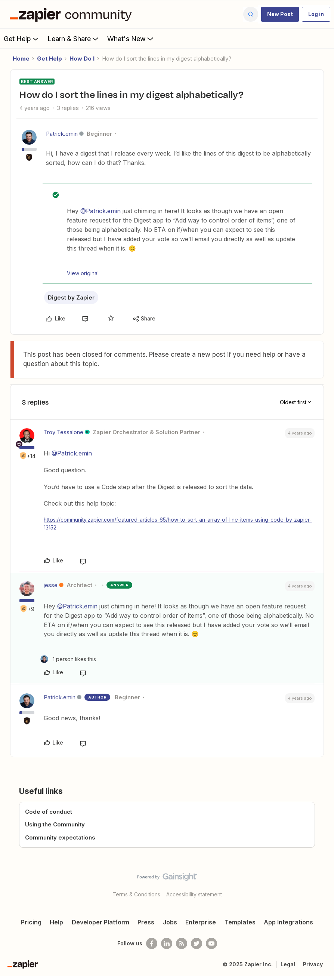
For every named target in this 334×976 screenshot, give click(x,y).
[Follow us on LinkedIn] (166, 943)
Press (145, 922)
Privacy (313, 964)
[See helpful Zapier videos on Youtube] (211, 943)
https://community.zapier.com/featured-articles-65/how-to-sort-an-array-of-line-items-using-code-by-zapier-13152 (178, 523)
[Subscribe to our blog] (181, 943)
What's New (131, 38)
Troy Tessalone (63, 432)
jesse (51, 585)
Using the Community (55, 824)
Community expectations (60, 837)
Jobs (170, 922)
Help (56, 922)
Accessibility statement (194, 894)
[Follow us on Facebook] (151, 943)
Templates (240, 922)
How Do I (82, 58)
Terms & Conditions (136, 894)
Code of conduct (48, 811)
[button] (280, 14)
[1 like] (68, 659)
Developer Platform (100, 922)
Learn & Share (73, 38)
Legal (288, 964)
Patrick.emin (62, 133)
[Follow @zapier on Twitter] (196, 943)
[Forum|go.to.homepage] (72, 14)
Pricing (31, 922)
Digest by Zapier (71, 297)
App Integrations (288, 922)
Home (21, 58)
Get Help (22, 38)
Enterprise (200, 922)
